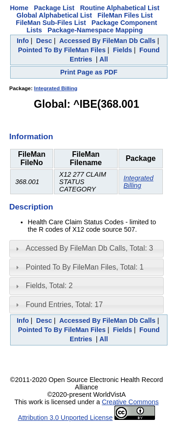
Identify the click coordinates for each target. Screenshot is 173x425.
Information (31, 136)
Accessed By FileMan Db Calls (107, 40)
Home (19, 8)
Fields (122, 50)
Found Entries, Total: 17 (64, 304)
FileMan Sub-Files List (51, 22)
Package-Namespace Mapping (95, 30)
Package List (54, 8)
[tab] (86, 249)
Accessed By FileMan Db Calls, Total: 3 (89, 248)
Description (31, 206)
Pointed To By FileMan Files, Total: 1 (84, 267)
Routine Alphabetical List (119, 8)
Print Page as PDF (89, 72)
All (104, 59)
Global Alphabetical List (54, 15)
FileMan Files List (125, 15)
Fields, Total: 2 (49, 285)
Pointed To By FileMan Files (62, 50)
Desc (44, 40)
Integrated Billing (56, 88)
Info (23, 40)
